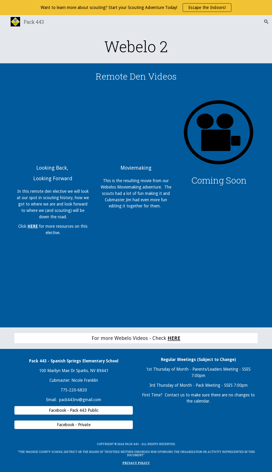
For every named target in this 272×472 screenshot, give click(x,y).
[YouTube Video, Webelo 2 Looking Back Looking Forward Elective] (52, 128)
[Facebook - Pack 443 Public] (74, 410)
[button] (266, 21)
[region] (136, 7)
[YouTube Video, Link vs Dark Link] (136, 128)
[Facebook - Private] (74, 425)
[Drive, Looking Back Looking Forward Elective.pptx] (52, 285)
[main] (136, 46)
